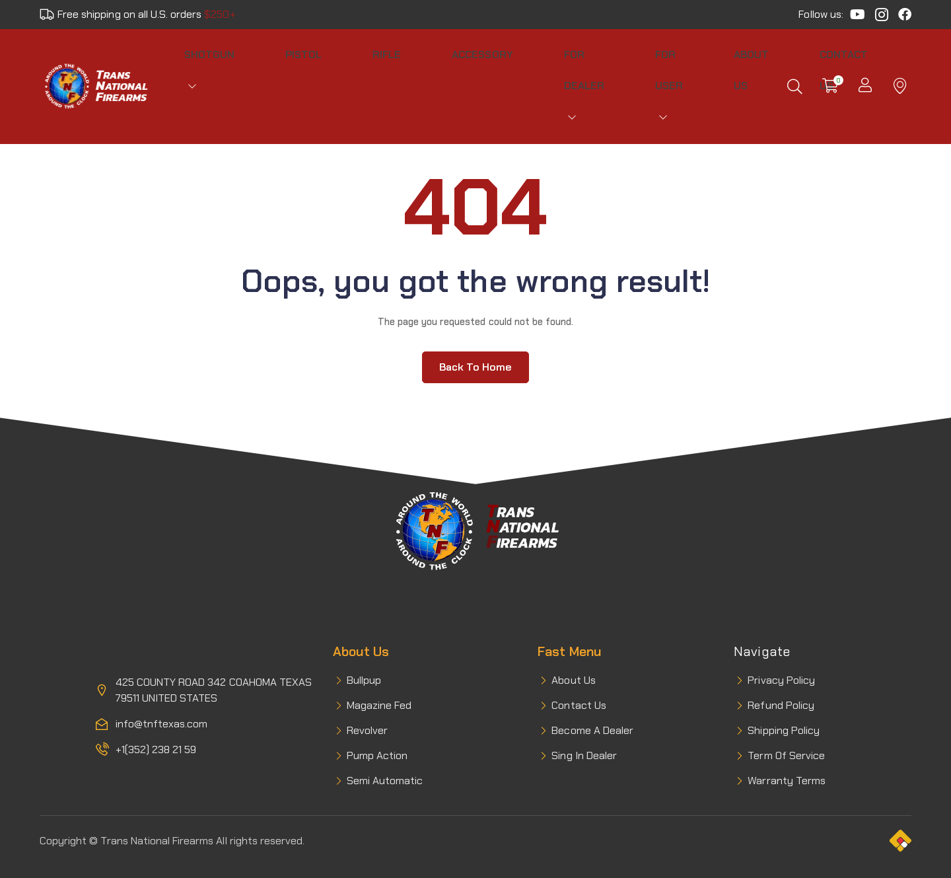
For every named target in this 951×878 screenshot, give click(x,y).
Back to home (475, 346)
